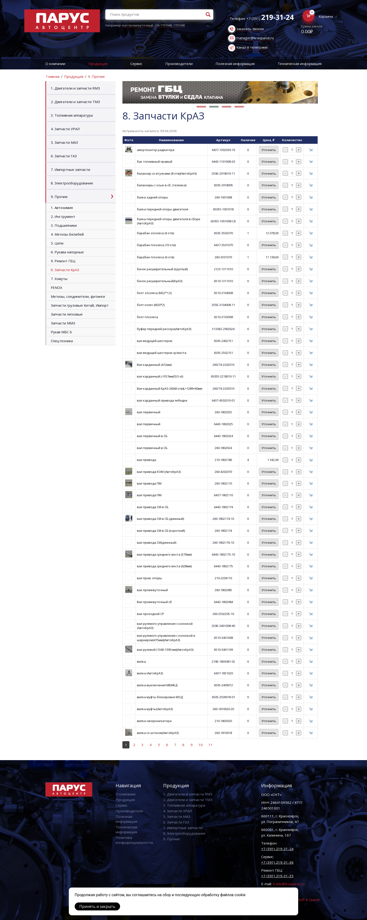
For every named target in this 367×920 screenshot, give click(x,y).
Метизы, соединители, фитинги (78, 296)
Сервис (136, 63)
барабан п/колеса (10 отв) (156, 245)
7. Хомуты (59, 278)
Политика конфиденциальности (134, 840)
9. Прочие (96, 76)
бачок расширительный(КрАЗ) (159, 281)
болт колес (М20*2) (151, 305)
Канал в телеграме (252, 47)
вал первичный (148, 412)
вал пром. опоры (149, 578)
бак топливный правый (154, 161)
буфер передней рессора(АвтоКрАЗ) (164, 329)
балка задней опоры (152, 197)
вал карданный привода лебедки (162, 400)
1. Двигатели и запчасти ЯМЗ (75, 88)
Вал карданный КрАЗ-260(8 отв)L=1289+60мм (169, 388)
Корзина (326, 16)
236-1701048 (163, 25)
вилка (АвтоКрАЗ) (150, 673)
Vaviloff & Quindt (306, 899)
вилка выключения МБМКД (157, 685)
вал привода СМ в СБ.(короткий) (161, 530)
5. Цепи (57, 243)
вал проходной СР (150, 614)
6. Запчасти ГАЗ (64, 156)
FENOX (56, 287)
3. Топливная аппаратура (72, 115)
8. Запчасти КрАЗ (65, 269)
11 (211, 744)
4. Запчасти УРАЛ (65, 128)
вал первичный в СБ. (152, 436)
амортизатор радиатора (155, 150)
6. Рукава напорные (67, 252)
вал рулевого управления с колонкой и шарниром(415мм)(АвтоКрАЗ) (166, 637)
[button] (201, 107)
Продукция (97, 63)
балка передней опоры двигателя (162, 209)
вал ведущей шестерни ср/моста (161, 353)
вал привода (146, 460)
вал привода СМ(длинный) (156, 542)
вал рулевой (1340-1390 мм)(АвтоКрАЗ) (165, 649)
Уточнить (268, 150)
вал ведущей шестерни (154, 341)
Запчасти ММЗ (63, 323)
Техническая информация (300, 63)
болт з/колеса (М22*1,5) (154, 293)
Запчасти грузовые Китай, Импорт (80, 305)
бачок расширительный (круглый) (162, 269)
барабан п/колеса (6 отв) (155, 257)
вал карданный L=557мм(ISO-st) (160, 376)
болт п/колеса (147, 317)
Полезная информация (235, 63)
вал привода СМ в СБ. (153, 507)
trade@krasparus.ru (289, 883)
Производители (179, 63)
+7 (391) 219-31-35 (277, 875)
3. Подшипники (64, 225)
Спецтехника (62, 340)
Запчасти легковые (67, 314)
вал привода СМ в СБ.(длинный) (160, 519)
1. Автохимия (62, 207)
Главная (52, 76)
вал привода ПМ (149, 483)
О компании (55, 63)
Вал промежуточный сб (154, 602)
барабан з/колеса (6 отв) (155, 233)
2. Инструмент (63, 216)
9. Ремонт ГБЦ (63, 261)
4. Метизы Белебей (67, 234)
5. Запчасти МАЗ (64, 142)
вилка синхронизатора (154, 721)
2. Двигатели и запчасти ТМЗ (75, 101)
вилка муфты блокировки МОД (160, 697)
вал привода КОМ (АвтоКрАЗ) (159, 472)
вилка (141, 661)
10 (200, 744)
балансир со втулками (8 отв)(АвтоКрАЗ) (167, 173)
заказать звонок (250, 28)
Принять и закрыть (97, 906)
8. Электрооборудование (72, 183)
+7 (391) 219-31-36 (277, 862)
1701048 (179, 25)
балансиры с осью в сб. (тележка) (161, 185)
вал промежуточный (137, 25)
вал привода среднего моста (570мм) (164, 554)
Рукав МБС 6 (61, 332)
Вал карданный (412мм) (154, 365)
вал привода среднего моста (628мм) (164, 566)
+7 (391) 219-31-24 (277, 848)
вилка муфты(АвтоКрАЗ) (155, 709)
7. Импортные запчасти (70, 169)
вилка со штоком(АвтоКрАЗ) (158, 733)
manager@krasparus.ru (255, 38)
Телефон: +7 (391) (262, 18)
